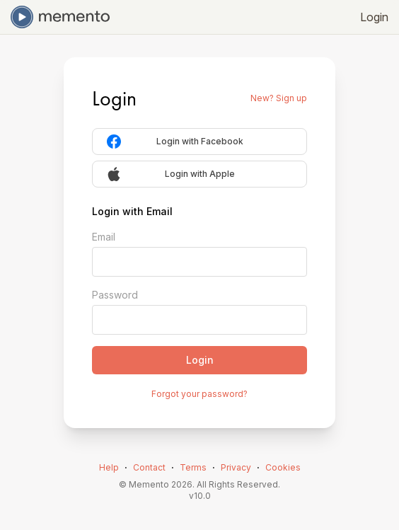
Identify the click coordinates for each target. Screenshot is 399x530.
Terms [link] (193, 467)
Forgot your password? (199, 393)
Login (374, 17)
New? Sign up (278, 98)
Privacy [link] (236, 467)
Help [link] (109, 467)
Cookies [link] (283, 467)
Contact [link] (149, 467)
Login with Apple (171, 174)
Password (115, 295)
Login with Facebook (175, 141)
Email (103, 237)
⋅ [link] (126, 467)
